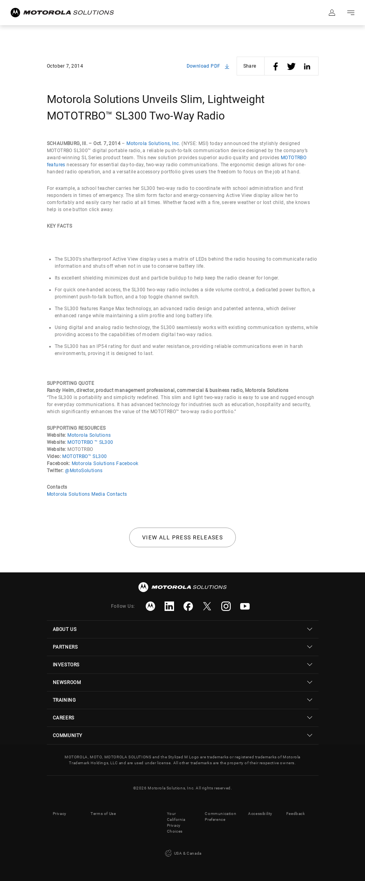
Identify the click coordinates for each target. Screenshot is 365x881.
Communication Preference (220, 816)
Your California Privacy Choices (176, 822)
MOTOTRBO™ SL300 (84, 456)
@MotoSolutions (84, 470)
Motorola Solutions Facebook (105, 463)
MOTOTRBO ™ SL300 (90, 442)
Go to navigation (350, 12)
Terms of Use (103, 813)
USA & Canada (182, 853)
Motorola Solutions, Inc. (153, 143)
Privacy (60, 813)
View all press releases (182, 537)
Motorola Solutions (89, 435)
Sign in (331, 12)
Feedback (295, 813)
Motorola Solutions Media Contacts (87, 494)
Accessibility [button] (260, 813)
